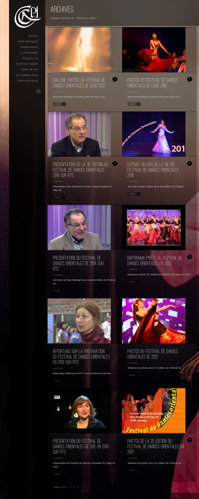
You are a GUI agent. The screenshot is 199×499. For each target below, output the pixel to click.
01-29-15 (59, 275)
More (57, 104)
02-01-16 (59, 181)
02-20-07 (133, 458)
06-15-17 (59, 92)
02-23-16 (133, 92)
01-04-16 (133, 181)
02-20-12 (133, 363)
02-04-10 (59, 458)
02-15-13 (59, 368)
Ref (176, 496)
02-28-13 (133, 269)
